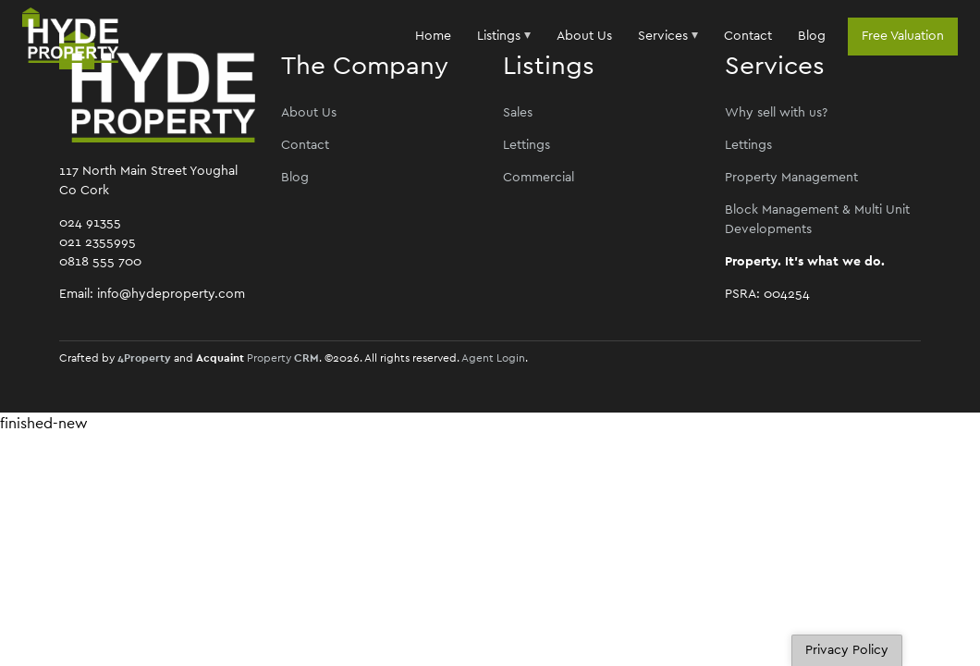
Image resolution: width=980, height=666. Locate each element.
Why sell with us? (776, 112)
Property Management (791, 177)
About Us (584, 36)
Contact (748, 36)
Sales (518, 112)
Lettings (526, 145)
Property (283, 358)
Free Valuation (903, 36)
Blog (812, 36)
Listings (500, 36)
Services (663, 36)
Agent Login (493, 358)
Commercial (538, 177)
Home (433, 36)
